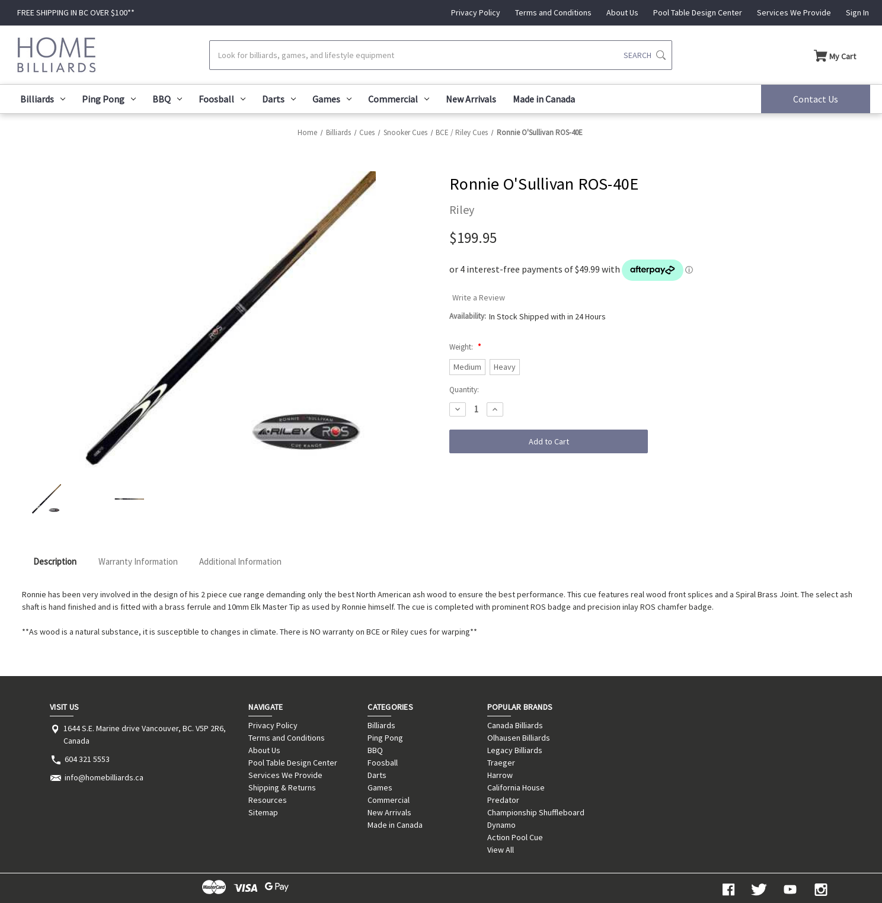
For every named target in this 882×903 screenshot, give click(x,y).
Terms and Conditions (553, 12)
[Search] (440, 55)
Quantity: (464, 390)
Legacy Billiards (514, 750)
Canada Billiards (515, 725)
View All (500, 849)
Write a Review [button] (478, 297)
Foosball (222, 99)
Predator (503, 800)
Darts (279, 99)
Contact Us (815, 99)
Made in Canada (544, 99)
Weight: (465, 347)
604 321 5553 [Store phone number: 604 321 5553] (87, 759)
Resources (267, 800)
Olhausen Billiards (518, 737)
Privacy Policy (475, 12)
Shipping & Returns (282, 787)
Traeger (501, 762)
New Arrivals (471, 99)
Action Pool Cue (515, 837)
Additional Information (240, 561)
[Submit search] (644, 55)
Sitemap (263, 812)
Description (54, 561)
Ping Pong (109, 99)
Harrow (500, 775)
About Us (622, 12)
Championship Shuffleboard (535, 812)
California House (516, 787)
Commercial (398, 99)
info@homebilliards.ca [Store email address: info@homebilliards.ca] (104, 777)
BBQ (167, 99)
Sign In (857, 12)
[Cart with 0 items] (835, 55)
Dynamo (501, 824)
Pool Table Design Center (697, 12)
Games (331, 99)
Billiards (42, 99)
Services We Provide (794, 12)
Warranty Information (138, 561)
